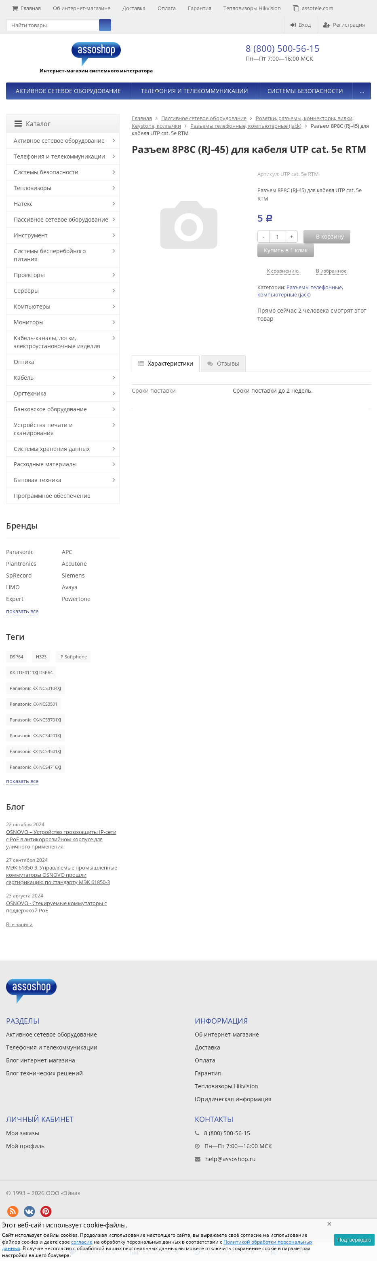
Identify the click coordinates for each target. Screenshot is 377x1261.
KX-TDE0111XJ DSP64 (31, 672)
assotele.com (313, 8)
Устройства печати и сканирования (43, 429)
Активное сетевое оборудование (68, 91)
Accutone (74, 563)
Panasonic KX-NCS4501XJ (35, 751)
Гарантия (199, 8)
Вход (301, 24)
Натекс (23, 203)
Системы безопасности (305, 91)
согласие (82, 1241)
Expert (14, 599)
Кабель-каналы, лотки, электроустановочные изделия (57, 342)
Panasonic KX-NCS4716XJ (35, 767)
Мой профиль (25, 1146)
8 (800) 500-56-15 (283, 48)
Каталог (33, 123)
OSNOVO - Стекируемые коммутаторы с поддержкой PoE (56, 906)
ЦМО (13, 587)
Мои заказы (22, 1133)
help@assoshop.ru (230, 1159)
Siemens (73, 575)
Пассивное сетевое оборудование (203, 118)
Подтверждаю (354, 1240)
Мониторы (29, 322)
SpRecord (19, 575)
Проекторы (29, 275)
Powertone (76, 599)
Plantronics (21, 563)
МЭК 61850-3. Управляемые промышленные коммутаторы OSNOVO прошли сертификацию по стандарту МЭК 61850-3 (61, 875)
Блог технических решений (44, 1073)
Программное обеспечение (52, 495)
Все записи (19, 924)
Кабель (24, 377)
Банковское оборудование (50, 409)
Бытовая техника (37, 480)
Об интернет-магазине (81, 8)
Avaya (70, 587)
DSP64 (16, 657)
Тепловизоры (32, 188)
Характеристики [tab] (165, 363)
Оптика (24, 362)
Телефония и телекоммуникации (194, 91)
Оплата (167, 8)
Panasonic (20, 552)
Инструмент (31, 235)
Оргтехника (30, 393)
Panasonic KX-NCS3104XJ (35, 688)
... (362, 91)
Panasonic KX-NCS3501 (33, 704)
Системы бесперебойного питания (50, 255)
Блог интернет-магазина (40, 1060)
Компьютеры (32, 306)
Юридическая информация (233, 1099)
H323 (41, 657)
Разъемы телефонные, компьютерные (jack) (245, 125)
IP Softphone (73, 657)
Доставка (133, 8)
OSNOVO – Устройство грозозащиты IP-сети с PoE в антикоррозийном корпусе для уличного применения (61, 839)
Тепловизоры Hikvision (252, 8)
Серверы (26, 290)
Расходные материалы (45, 464)
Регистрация (344, 24)
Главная (26, 8)
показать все (22, 611)
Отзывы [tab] (223, 363)
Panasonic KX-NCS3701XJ (35, 720)
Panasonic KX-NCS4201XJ (35, 735)
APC (67, 552)
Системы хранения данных (52, 449)
